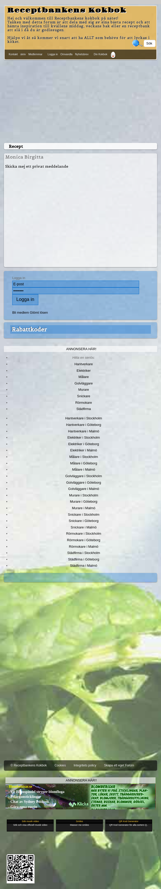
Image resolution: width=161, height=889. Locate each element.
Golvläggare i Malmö (83, 489)
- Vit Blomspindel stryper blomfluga (34, 792)
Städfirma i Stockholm (83, 553)
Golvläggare (84, 383)
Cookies (60, 765)
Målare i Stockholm (83, 457)
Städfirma (83, 409)
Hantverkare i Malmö (83, 431)
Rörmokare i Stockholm (83, 533)
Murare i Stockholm (83, 495)
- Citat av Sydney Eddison (27, 802)
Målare (83, 377)
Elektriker (84, 371)
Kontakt (13, 54)
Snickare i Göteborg (83, 521)
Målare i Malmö (83, 469)
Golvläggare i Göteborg (83, 482)
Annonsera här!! (81, 780)
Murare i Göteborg (83, 501)
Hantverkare (84, 364)
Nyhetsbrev (82, 54)
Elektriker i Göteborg (83, 444)
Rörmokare (83, 403)
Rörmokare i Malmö (83, 546)
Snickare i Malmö (83, 527)
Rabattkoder (29, 329)
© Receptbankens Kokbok (28, 765)
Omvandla (66, 54)
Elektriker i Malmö (83, 450)
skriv (23, 54)
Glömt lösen (39, 312)
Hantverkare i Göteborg (83, 425)
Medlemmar (35, 54)
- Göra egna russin (21, 807)
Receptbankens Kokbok (66, 10)
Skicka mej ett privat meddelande (36, 166)
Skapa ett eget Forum (119, 765)
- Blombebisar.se (18, 787)
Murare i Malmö (83, 508)
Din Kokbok (100, 54)
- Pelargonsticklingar (23, 797)
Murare (83, 390)
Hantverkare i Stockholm (83, 418)
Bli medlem (20, 312)
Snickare (83, 396)
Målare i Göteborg (83, 463)
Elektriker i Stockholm (83, 437)
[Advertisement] (80, 100)
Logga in (53, 54)
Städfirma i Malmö (83, 566)
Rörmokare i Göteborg (83, 540)
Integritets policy (85, 765)
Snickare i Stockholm (84, 514)
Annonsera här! (81, 349)
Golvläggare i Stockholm (83, 476)
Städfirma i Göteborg (83, 559)
